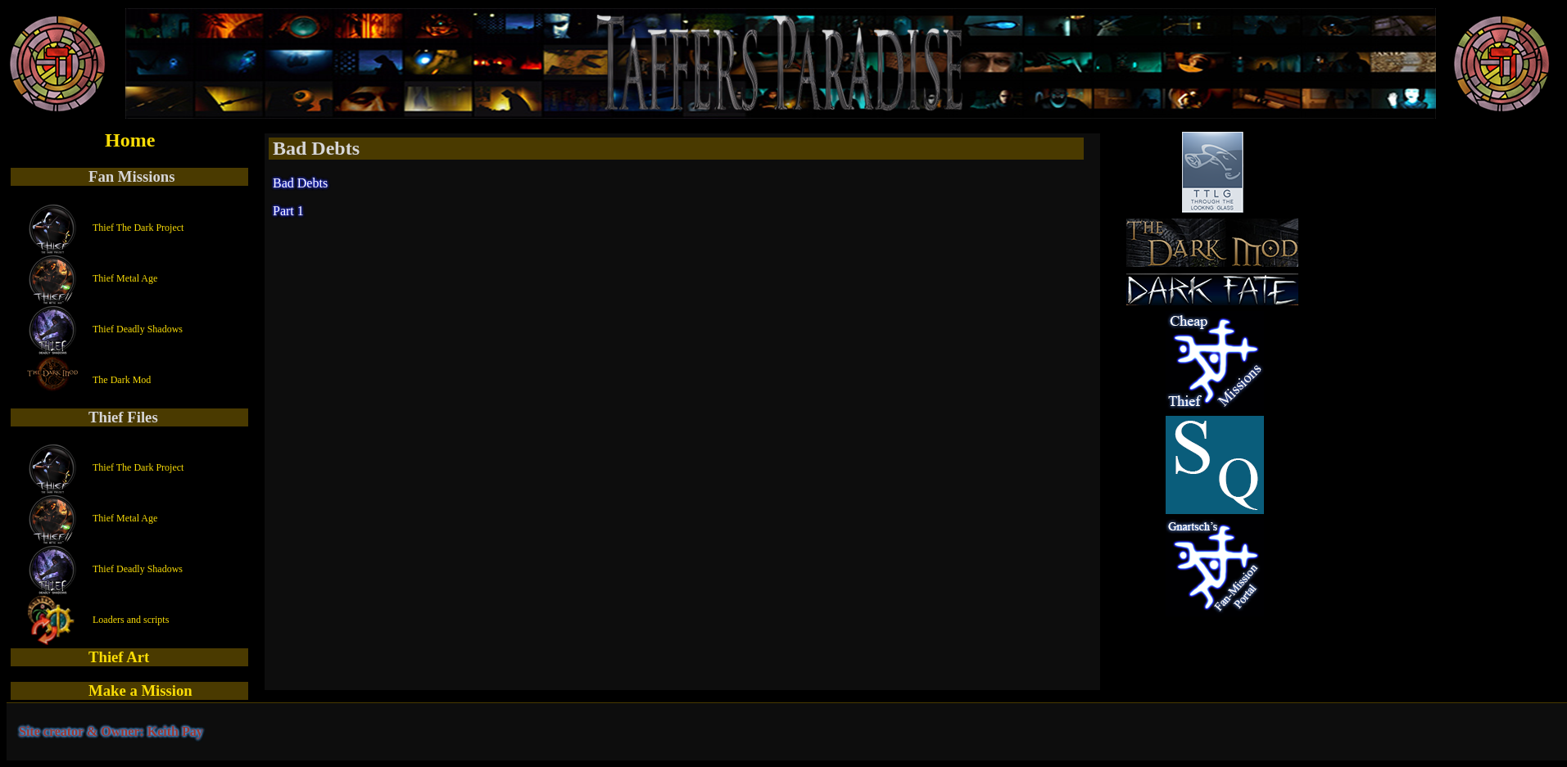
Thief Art (118, 656)
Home (130, 140)
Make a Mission (140, 690)
